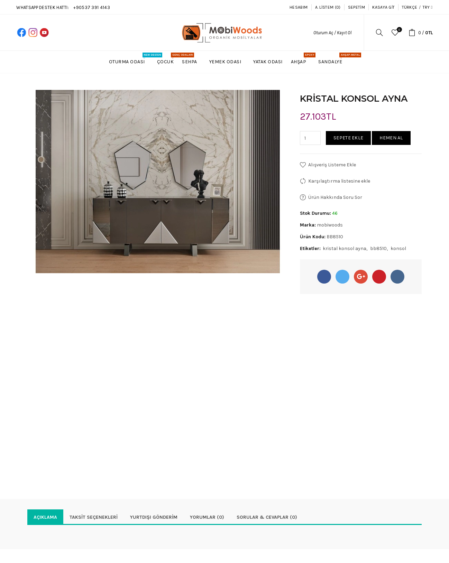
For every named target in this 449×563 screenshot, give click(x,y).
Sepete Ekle (348, 138)
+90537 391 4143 (91, 7)
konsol (398, 248)
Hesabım (299, 7)
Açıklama (45, 517)
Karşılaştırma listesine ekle (339, 181)
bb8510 (378, 248)
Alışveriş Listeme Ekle (332, 165)
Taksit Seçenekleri (94, 517)
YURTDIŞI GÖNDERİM (153, 517)
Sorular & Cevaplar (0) (267, 517)
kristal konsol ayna (344, 248)
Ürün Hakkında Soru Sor (335, 197)
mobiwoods (330, 225)
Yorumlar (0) (207, 517)
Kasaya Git (383, 7)
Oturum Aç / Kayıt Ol (332, 32)
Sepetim (356, 7)
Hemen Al (391, 138)
